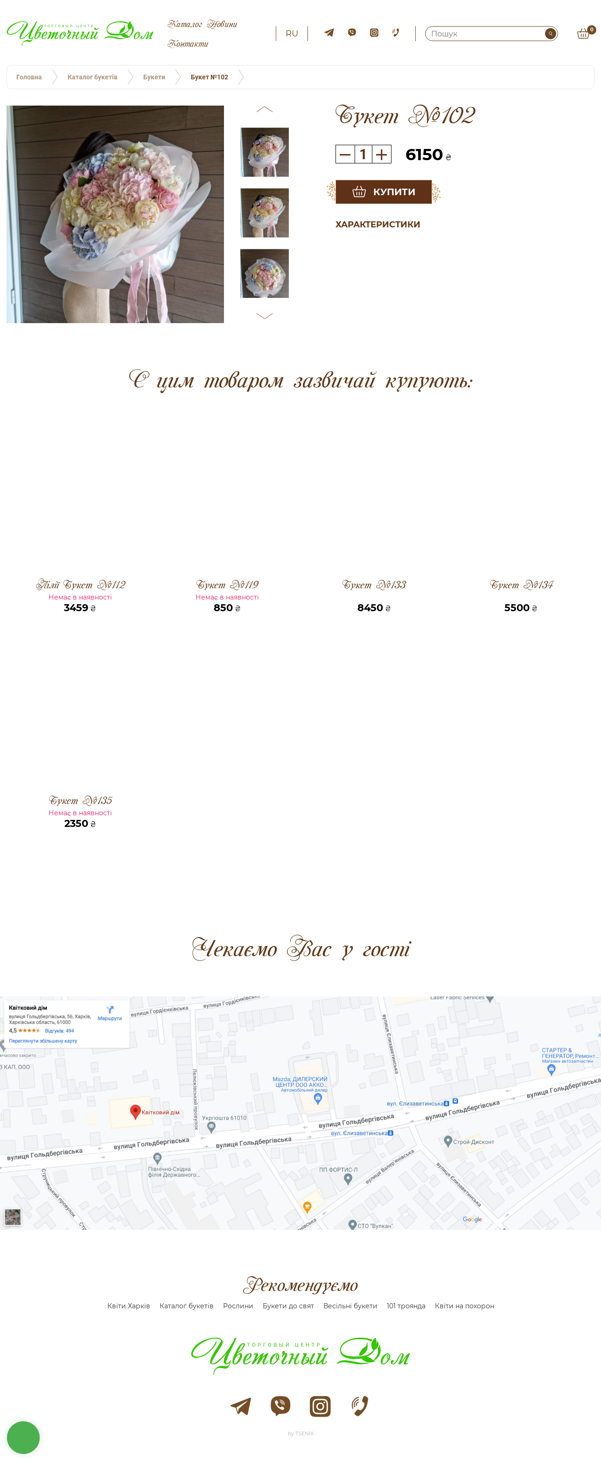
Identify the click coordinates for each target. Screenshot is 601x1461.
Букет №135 (80, 800)
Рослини (238, 1306)
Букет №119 (227, 585)
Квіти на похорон (464, 1306)
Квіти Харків (128, 1306)
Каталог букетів (187, 1306)
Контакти (188, 43)
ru (292, 33)
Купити (394, 192)
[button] (264, 111)
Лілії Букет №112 (80, 585)
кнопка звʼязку (23, 1437)
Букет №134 (521, 585)
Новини (222, 24)
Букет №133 (373, 585)
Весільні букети (350, 1306)
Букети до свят (288, 1306)
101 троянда (406, 1306)
